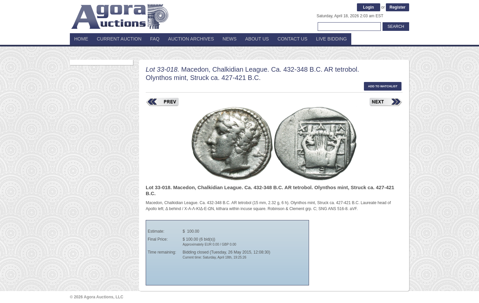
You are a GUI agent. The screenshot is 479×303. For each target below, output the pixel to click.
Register (397, 7)
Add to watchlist (383, 86)
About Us (257, 38)
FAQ (154, 38)
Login (368, 7)
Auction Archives (191, 38)
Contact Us (292, 38)
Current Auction (119, 38)
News (230, 38)
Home (81, 38)
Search (396, 26)
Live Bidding (331, 38)
